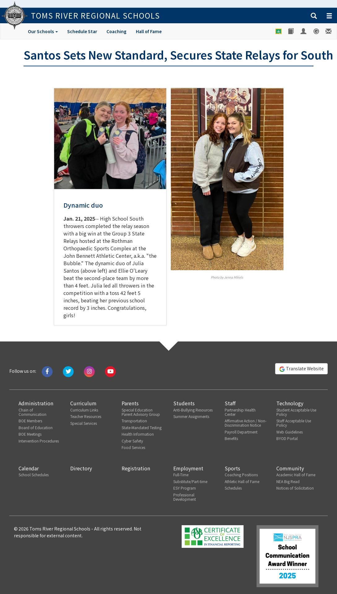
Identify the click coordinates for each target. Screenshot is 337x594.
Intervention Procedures (39, 440)
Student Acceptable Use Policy (296, 412)
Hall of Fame (149, 31)
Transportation (134, 420)
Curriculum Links (84, 409)
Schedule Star (82, 31)
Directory (81, 468)
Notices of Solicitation (295, 488)
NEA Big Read (288, 481)
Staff (230, 403)
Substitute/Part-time (190, 481)
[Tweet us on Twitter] (68, 371)
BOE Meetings (30, 434)
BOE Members (30, 420)
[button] (314, 16)
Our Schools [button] (43, 31)
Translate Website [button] (301, 368)
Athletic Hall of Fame (242, 481)
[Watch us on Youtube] (110, 371)
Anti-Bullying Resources (193, 409)
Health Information (138, 434)
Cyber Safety (132, 440)
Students (184, 403)
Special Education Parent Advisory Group (141, 412)
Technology (289, 403)
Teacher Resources (85, 416)
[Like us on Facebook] (47, 371)
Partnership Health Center (240, 412)
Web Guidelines (289, 431)
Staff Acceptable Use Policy (293, 423)
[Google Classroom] (278, 31)
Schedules (233, 488)
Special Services (83, 423)
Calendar (29, 468)
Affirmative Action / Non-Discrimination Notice (245, 423)
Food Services (133, 447)
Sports (232, 468)
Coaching (116, 31)
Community (290, 468)
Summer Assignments (191, 416)
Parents (130, 403)
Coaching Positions (241, 474)
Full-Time (180, 474)
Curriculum (83, 403)
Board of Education (36, 427)
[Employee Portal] (303, 31)
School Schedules (34, 474)
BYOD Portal (287, 438)
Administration (36, 403)
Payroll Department (241, 431)
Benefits (231, 438)
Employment (188, 468)
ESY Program (184, 488)
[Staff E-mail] (329, 31)
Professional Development (184, 497)
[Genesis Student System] (316, 31)
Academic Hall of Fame (295, 474)
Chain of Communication (32, 412)
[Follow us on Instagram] (89, 371)
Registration (136, 468)
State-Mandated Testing (142, 427)
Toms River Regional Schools (95, 15)
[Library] (291, 31)
